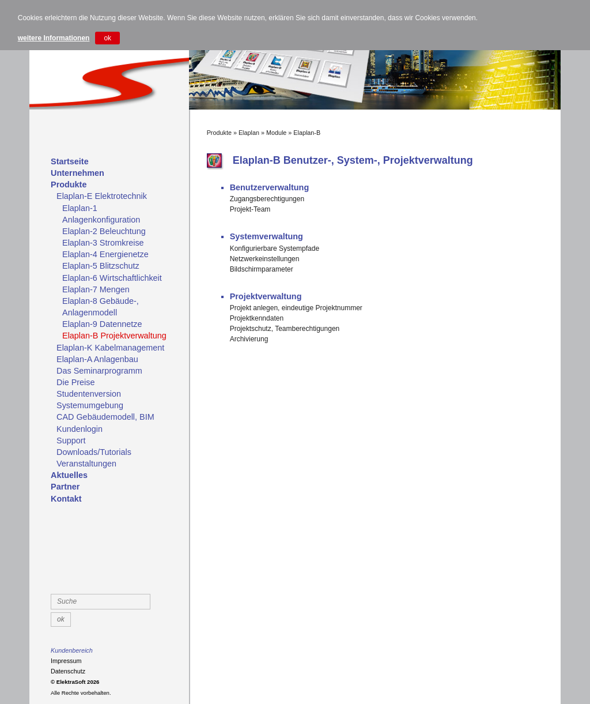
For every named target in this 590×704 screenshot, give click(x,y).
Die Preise (75, 382)
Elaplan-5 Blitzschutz (100, 265)
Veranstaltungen (86, 463)
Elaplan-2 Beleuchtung (104, 231)
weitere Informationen (54, 38)
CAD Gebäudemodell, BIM (105, 416)
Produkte (68, 184)
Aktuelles (69, 475)
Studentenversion (88, 393)
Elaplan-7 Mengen (96, 289)
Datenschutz (68, 671)
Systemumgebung (89, 405)
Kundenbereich (72, 650)
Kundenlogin (79, 429)
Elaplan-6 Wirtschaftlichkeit (112, 278)
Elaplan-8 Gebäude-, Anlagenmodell (100, 306)
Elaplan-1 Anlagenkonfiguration (101, 214)
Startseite (70, 161)
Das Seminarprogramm (99, 370)
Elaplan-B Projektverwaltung (114, 335)
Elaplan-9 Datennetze (102, 324)
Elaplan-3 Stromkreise (103, 242)
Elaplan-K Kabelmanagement (110, 347)
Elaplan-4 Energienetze (105, 254)
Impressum (66, 660)
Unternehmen (77, 173)
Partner (65, 486)
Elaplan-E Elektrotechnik (101, 196)
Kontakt (66, 498)
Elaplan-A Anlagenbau (97, 359)
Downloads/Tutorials (93, 452)
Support (70, 440)
